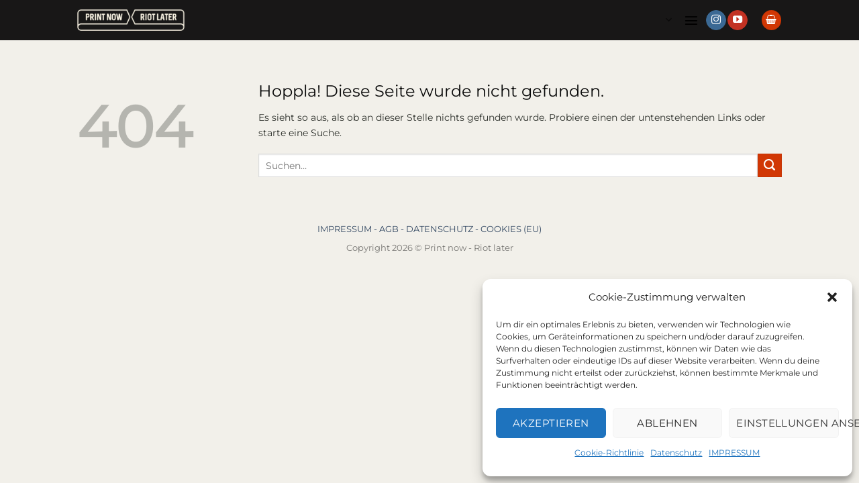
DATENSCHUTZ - (443, 228)
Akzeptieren (551, 423)
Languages (668, 19)
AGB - (392, 228)
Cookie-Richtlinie (609, 452)
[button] (832, 297)
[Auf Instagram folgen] (716, 20)
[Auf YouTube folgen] (737, 20)
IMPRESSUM (734, 452)
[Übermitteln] (770, 166)
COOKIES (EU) (511, 228)
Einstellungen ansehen (787, 423)
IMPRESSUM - (348, 228)
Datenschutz (676, 452)
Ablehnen (667, 423)
